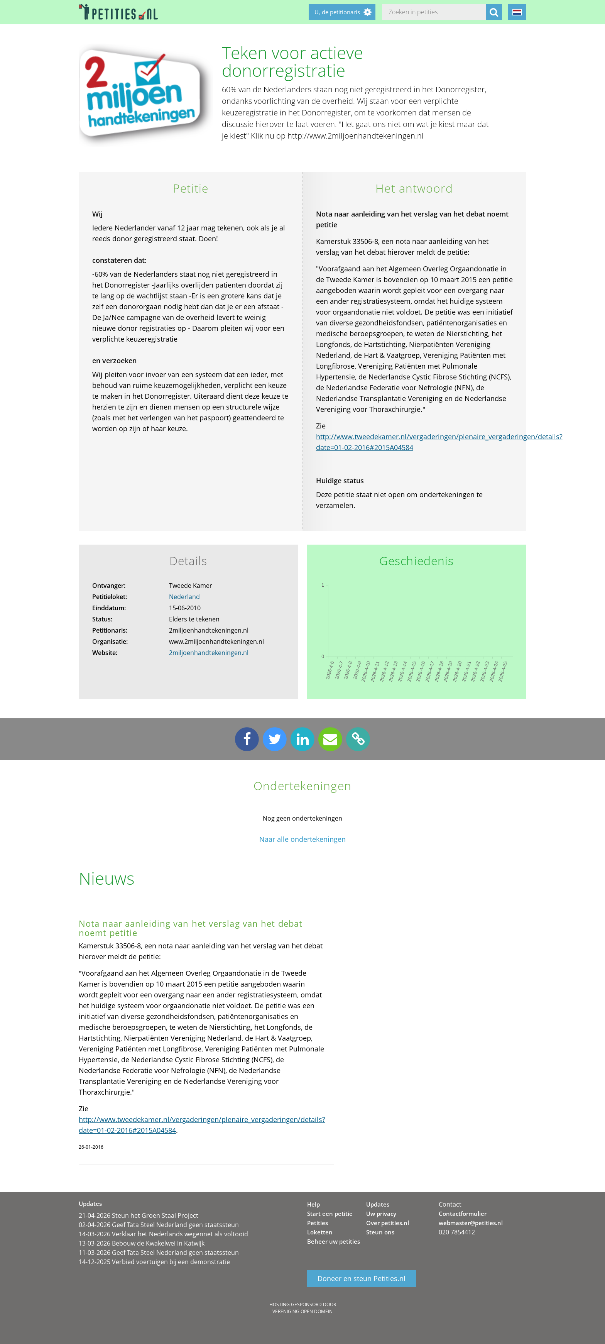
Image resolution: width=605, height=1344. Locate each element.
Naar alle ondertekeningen (302, 839)
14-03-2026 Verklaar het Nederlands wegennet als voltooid (163, 1234)
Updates (377, 1204)
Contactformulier (463, 1213)
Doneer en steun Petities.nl (362, 1278)
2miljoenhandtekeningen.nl (208, 652)
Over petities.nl (387, 1223)
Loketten (320, 1232)
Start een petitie (330, 1213)
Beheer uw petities (333, 1241)
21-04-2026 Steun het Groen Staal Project (138, 1215)
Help (313, 1204)
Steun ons (380, 1232)
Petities (317, 1223)
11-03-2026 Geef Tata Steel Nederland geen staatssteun (159, 1252)
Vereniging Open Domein (302, 1311)
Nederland (184, 596)
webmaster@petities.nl (471, 1223)
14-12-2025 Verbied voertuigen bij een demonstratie (154, 1262)
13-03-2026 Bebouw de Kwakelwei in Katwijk (141, 1243)
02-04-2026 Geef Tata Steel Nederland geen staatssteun (159, 1224)
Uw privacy (381, 1213)
